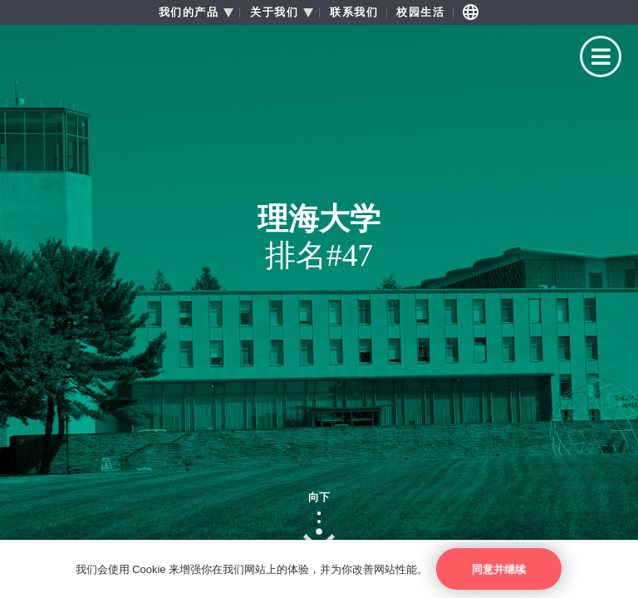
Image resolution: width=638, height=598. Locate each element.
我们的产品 (189, 12)
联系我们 (354, 12)
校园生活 (420, 12)
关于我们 (274, 12)
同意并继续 (499, 569)
